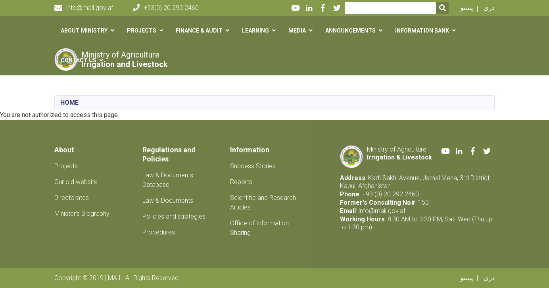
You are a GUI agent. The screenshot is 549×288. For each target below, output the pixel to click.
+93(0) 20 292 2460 (166, 8)
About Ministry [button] (84, 30)
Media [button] (297, 30)
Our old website (76, 182)
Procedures (158, 232)
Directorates (71, 198)
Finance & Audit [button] (199, 30)
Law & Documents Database (167, 179)
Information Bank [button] (422, 30)
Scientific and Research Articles (263, 202)
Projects (66, 166)
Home (69, 102)
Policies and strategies (173, 216)
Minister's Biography (81, 213)
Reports (241, 182)
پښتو (467, 7)
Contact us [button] (78, 60)
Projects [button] (141, 30)
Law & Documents (167, 200)
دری (489, 7)
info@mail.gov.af (83, 8)
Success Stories (253, 166)
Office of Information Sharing (259, 227)
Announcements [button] (350, 30)
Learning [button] (255, 30)
